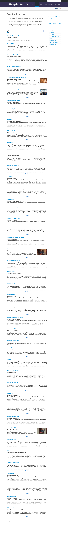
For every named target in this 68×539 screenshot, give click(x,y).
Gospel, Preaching (53, 49)
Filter (45, 31)
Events (45, 4)
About (33, 4)
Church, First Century (53, 53)
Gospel (50, 38)
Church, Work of (52, 55)
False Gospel (51, 34)
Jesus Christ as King (53, 47)
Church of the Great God (17, 4)
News (41, 4)
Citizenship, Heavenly (53, 42)
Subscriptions (50, 4)
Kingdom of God (52, 40)
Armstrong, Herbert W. (53, 51)
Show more (27, 51)
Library (37, 4)
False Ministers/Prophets (54, 36)
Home (14, 8)
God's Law (51, 32)
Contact (55, 4)
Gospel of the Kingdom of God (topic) (19, 31)
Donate (59, 4)
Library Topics (18, 8)
